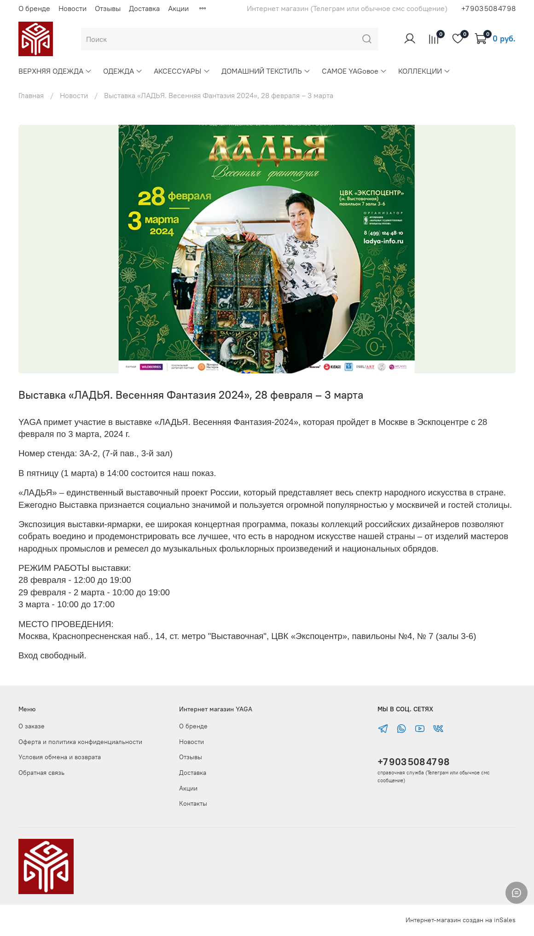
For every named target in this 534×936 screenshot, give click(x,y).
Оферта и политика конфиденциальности (80, 742)
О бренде (34, 8)
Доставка (144, 8)
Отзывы (108, 8)
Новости (72, 8)
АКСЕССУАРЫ (182, 71)
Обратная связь (41, 772)
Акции (178, 8)
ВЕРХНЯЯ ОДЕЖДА (55, 71)
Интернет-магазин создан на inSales (461, 920)
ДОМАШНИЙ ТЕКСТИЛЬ (266, 71)
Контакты (193, 803)
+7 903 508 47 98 (413, 762)
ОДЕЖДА (123, 71)
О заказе (31, 726)
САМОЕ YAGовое (354, 71)
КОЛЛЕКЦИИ (424, 71)
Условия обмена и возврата (59, 757)
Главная (31, 95)
